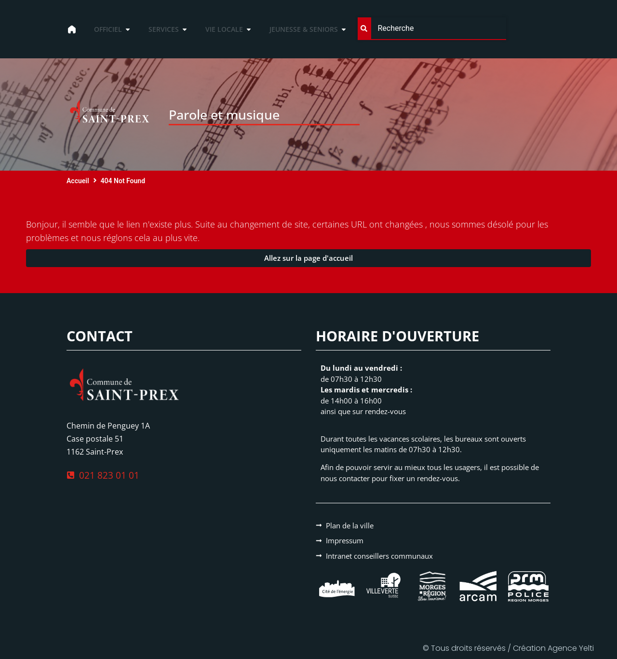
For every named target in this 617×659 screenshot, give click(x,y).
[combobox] (432, 28)
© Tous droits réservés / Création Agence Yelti (508, 648)
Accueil (78, 181)
